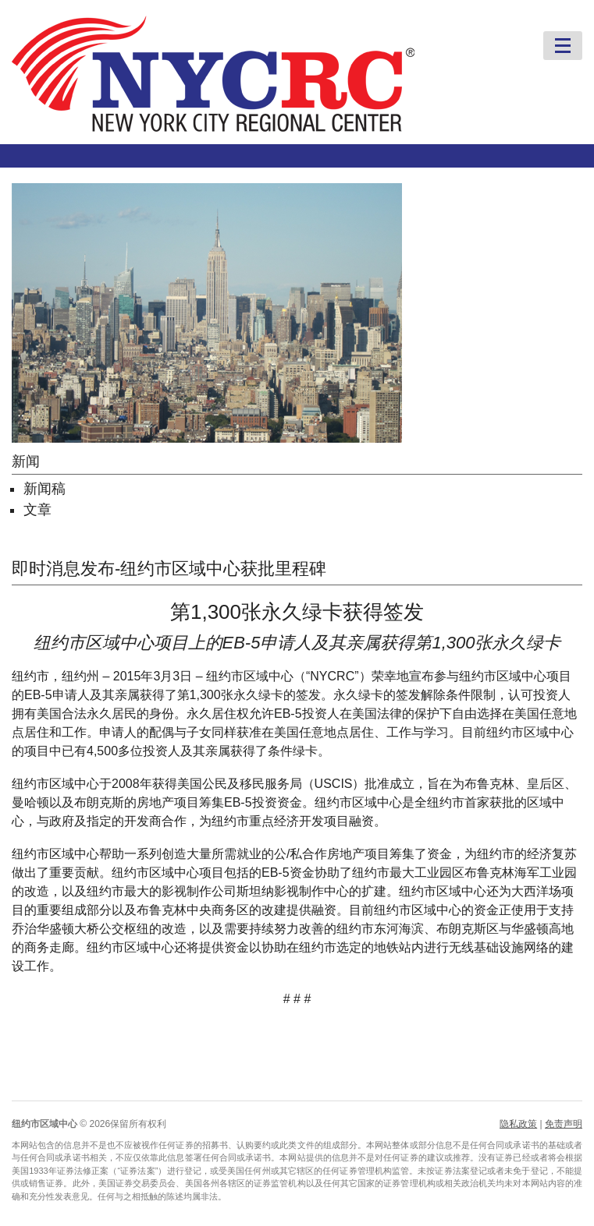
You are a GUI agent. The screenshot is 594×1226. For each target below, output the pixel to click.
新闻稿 (44, 488)
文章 (37, 510)
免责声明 (563, 1123)
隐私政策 (518, 1123)
